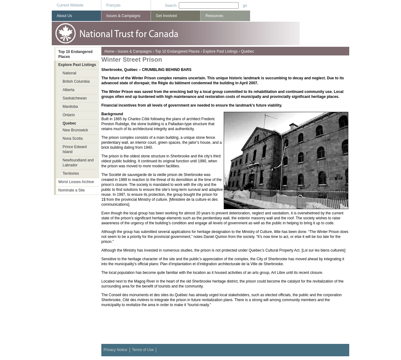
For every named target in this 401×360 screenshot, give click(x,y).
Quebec (247, 51)
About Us (64, 16)
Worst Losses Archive (76, 182)
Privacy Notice (115, 350)
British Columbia (76, 81)
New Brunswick (75, 130)
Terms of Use (143, 350)
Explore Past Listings (220, 51)
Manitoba (70, 106)
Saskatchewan (75, 98)
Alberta (68, 90)
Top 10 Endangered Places (177, 51)
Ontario (69, 115)
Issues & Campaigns (135, 51)
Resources (214, 16)
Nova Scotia (73, 138)
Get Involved (166, 16)
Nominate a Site (71, 190)
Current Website (70, 5)
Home (109, 51)
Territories (71, 173)
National (69, 73)
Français (113, 5)
